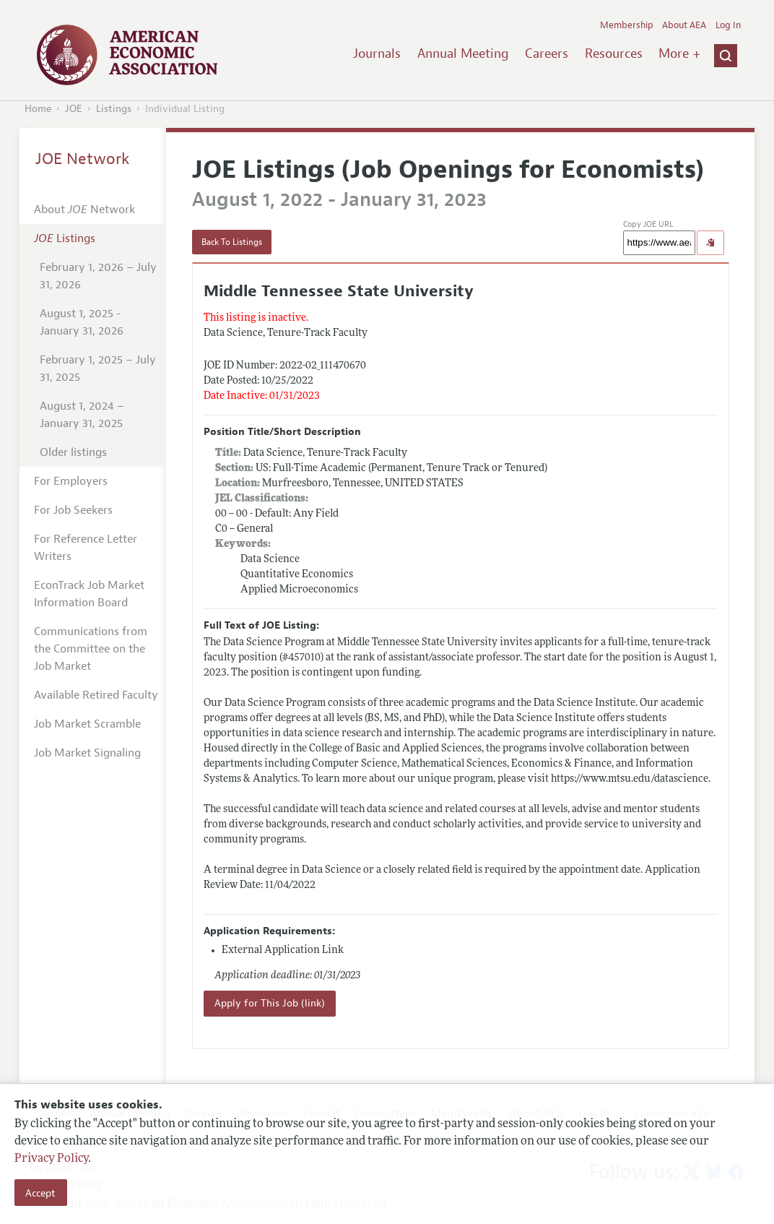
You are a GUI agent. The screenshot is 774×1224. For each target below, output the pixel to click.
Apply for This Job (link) (269, 1003)
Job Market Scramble (87, 724)
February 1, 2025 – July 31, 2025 (98, 368)
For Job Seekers (73, 510)
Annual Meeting (463, 53)
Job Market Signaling (87, 753)
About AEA (684, 25)
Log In (728, 25)
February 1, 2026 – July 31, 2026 (98, 276)
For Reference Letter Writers (85, 548)
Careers (546, 53)
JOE (73, 109)
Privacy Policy (51, 1159)
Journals (377, 53)
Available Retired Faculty (96, 695)
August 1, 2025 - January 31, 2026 (81, 322)
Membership (626, 25)
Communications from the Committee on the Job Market (90, 648)
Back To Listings (231, 242)
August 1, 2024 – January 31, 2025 (82, 415)
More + (679, 53)
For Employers (71, 481)
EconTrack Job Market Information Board (89, 594)
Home (38, 109)
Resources (614, 53)
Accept (40, 1192)
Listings (113, 109)
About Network (84, 209)
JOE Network (82, 159)
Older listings (73, 452)
